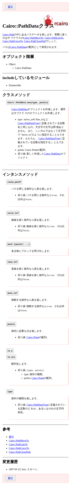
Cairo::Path (8, 34)
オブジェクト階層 (18, 57)
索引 (10, 6)
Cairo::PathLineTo (54, 37)
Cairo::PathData (18, 47)
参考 (6, 431)
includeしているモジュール (26, 78)
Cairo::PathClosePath (35, 41)
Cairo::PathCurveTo (13, 41)
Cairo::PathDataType (28, 123)
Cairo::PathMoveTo (33, 37)
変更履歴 (10, 464)
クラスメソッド (16, 95)
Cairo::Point (33, 338)
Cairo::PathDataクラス (28, 26)
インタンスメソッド (20, 175)
